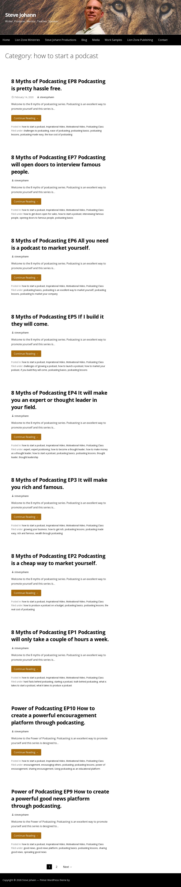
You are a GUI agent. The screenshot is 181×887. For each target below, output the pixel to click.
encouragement (32, 764)
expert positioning (40, 449)
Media (96, 40)
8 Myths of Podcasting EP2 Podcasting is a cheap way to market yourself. (58, 559)
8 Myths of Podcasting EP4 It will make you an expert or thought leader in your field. (59, 400)
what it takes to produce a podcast (54, 685)
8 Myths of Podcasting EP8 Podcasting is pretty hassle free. (58, 85)
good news (29, 848)
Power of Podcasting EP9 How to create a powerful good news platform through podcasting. (60, 798)
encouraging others (51, 764)
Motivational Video (75, 126)
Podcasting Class (95, 126)
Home (6, 40)
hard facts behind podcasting (38, 681)
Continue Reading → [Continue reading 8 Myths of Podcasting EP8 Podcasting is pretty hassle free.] (26, 118)
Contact (162, 40)
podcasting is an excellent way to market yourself (68, 290)
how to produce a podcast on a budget (44, 605)
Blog (84, 40)
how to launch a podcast (70, 366)
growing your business (35, 529)
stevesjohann (47, 97)
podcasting (68, 764)
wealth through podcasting (49, 533)
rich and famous (25, 533)
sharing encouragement (41, 768)
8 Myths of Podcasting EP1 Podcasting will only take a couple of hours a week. (60, 636)
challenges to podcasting (36, 130)
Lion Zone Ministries (27, 40)
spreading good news (35, 852)
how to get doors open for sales (40, 213)
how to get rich (56, 529)
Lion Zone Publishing (140, 40)
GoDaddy (75, 880)
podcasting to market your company (39, 293)
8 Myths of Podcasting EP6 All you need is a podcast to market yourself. (59, 244)
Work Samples (113, 40)
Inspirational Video (55, 126)
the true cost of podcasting (58, 134)
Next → (67, 867)
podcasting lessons (77, 369)
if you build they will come (34, 369)
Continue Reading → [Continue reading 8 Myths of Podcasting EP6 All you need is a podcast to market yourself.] (26, 277)
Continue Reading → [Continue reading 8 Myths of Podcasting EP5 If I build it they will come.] (26, 353)
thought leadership (28, 457)
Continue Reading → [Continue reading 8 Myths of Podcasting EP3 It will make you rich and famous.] (26, 517)
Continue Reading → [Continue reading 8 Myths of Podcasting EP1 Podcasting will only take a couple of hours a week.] (26, 669)
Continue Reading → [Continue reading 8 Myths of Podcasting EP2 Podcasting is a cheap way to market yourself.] (26, 593)
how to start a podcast (33, 126)
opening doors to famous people (37, 217)
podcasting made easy (32, 134)
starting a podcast (63, 681)
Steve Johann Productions (60, 40)
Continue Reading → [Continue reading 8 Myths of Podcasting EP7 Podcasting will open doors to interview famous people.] (26, 201)
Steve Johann (20, 14)
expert (27, 449)
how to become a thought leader (68, 449)
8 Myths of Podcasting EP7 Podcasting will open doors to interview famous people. (58, 164)
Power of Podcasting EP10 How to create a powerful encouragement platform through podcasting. (54, 715)
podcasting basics (80, 130)
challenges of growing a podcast (40, 366)
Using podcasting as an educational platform (77, 768)
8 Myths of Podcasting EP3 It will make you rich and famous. (59, 483)
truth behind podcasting (86, 681)
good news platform (47, 848)
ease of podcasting (60, 130)
